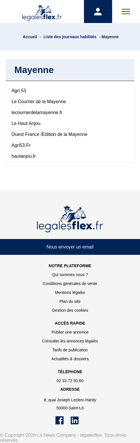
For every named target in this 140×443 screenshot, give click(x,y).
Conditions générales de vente (70, 283)
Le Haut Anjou (26, 123)
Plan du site (70, 301)
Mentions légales (70, 292)
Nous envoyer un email (70, 246)
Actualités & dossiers (70, 359)
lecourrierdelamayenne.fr (36, 112)
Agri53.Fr (20, 145)
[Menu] (126, 11)
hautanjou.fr (23, 156)
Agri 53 (18, 90)
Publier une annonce (69, 332)
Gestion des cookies (70, 310)
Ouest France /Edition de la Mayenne (49, 134)
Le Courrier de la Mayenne (38, 101)
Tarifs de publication (70, 350)
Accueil (30, 36)
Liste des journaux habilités (69, 36)
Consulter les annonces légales (70, 341)
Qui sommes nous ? (70, 274)
